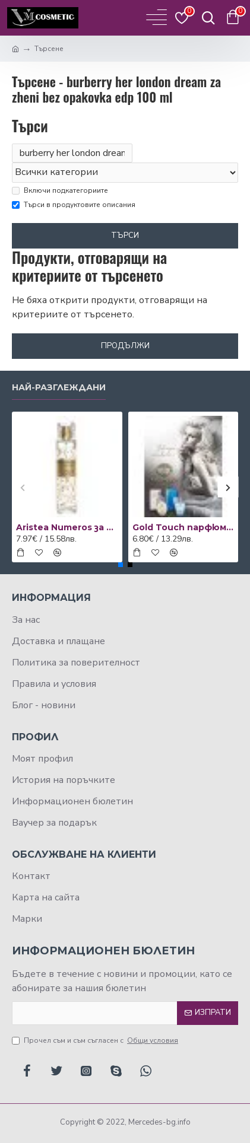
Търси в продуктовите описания (73, 204)
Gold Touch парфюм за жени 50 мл (183, 527)
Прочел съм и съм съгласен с (96, 1040)
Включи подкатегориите (60, 190)
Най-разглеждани (59, 388)
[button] (22, 487)
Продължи (125, 345)
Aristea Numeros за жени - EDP (67, 527)
